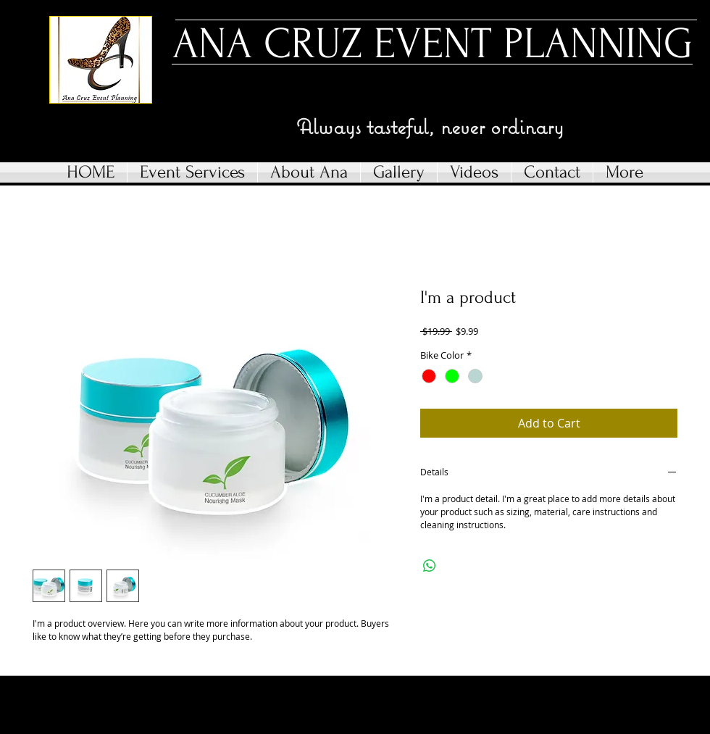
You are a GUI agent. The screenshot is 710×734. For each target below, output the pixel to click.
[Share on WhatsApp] (429, 566)
